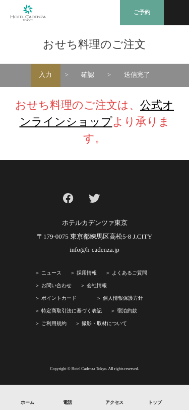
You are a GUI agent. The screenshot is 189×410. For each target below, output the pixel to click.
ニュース (51, 273)
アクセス (114, 402)
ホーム (27, 402)
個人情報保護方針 (123, 298)
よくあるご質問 (129, 273)
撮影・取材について (104, 323)
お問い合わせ (56, 285)
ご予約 (142, 12)
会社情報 (97, 285)
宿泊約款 (127, 310)
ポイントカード (59, 298)
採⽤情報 (87, 273)
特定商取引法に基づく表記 (71, 310)
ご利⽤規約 (54, 323)
